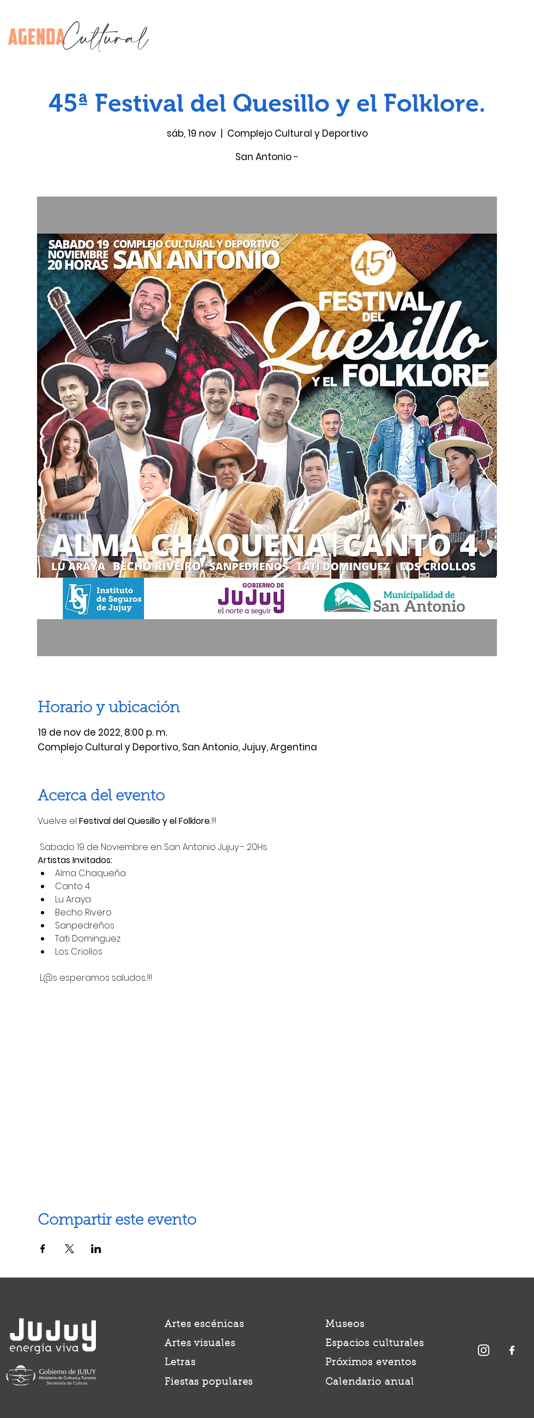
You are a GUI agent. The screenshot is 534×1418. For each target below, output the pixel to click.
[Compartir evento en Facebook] (43, 1248)
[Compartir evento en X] (69, 1248)
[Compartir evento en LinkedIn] (96, 1248)
